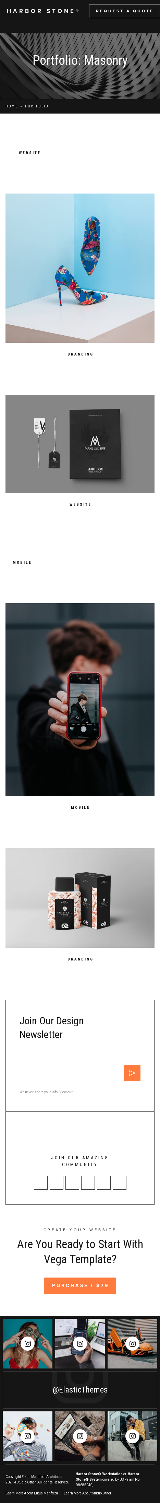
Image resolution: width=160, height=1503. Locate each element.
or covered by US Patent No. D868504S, (108, 1479)
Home (11, 106)
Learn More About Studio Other (87, 1493)
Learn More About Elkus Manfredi (31, 1493)
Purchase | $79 (80, 1286)
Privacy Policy (84, 1092)
